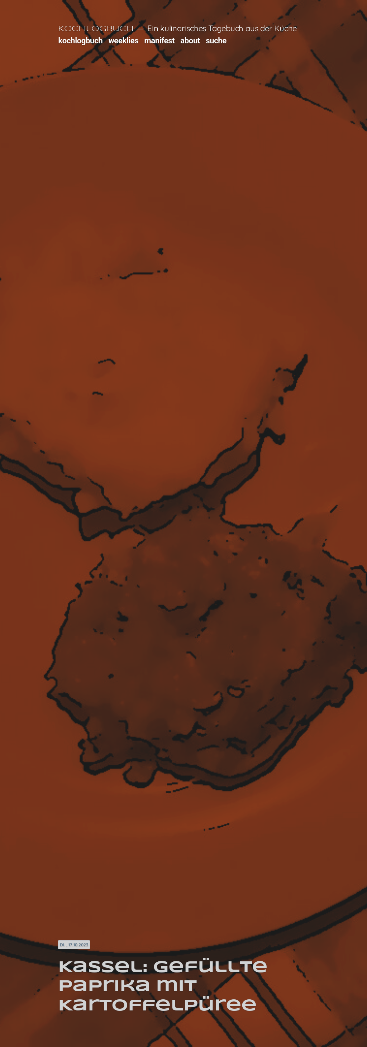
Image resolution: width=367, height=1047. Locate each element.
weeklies (123, 40)
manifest (159, 40)
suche (216, 40)
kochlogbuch (80, 40)
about (190, 40)
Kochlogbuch (95, 29)
